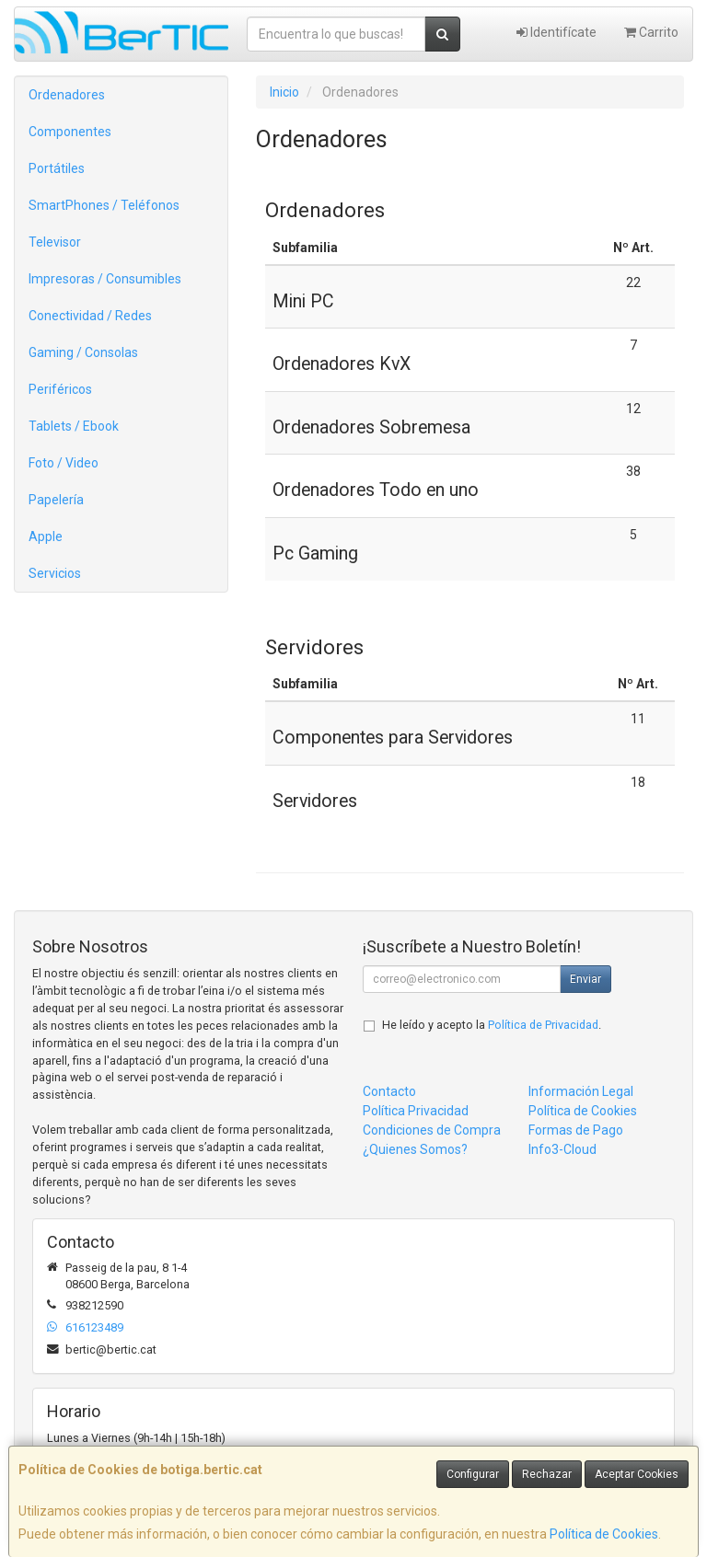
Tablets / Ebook (74, 426)
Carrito (651, 32)
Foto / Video (64, 463)
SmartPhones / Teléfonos (104, 205)
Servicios (55, 573)
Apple (46, 536)
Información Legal (580, 1091)
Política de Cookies (604, 1534)
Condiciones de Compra (432, 1130)
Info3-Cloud (562, 1149)
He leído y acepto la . (491, 1025)
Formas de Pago (575, 1130)
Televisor (55, 242)
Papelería (56, 499)
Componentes (70, 131)
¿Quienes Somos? (415, 1149)
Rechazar (547, 1474)
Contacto (389, 1091)
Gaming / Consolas (83, 352)
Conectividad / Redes (90, 315)
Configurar (472, 1474)
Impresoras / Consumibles (105, 278)
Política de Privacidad (543, 1025)
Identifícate (556, 32)
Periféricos (60, 389)
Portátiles (57, 168)
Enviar (585, 979)
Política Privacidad (416, 1110)
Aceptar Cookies (636, 1474)
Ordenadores (67, 94)
